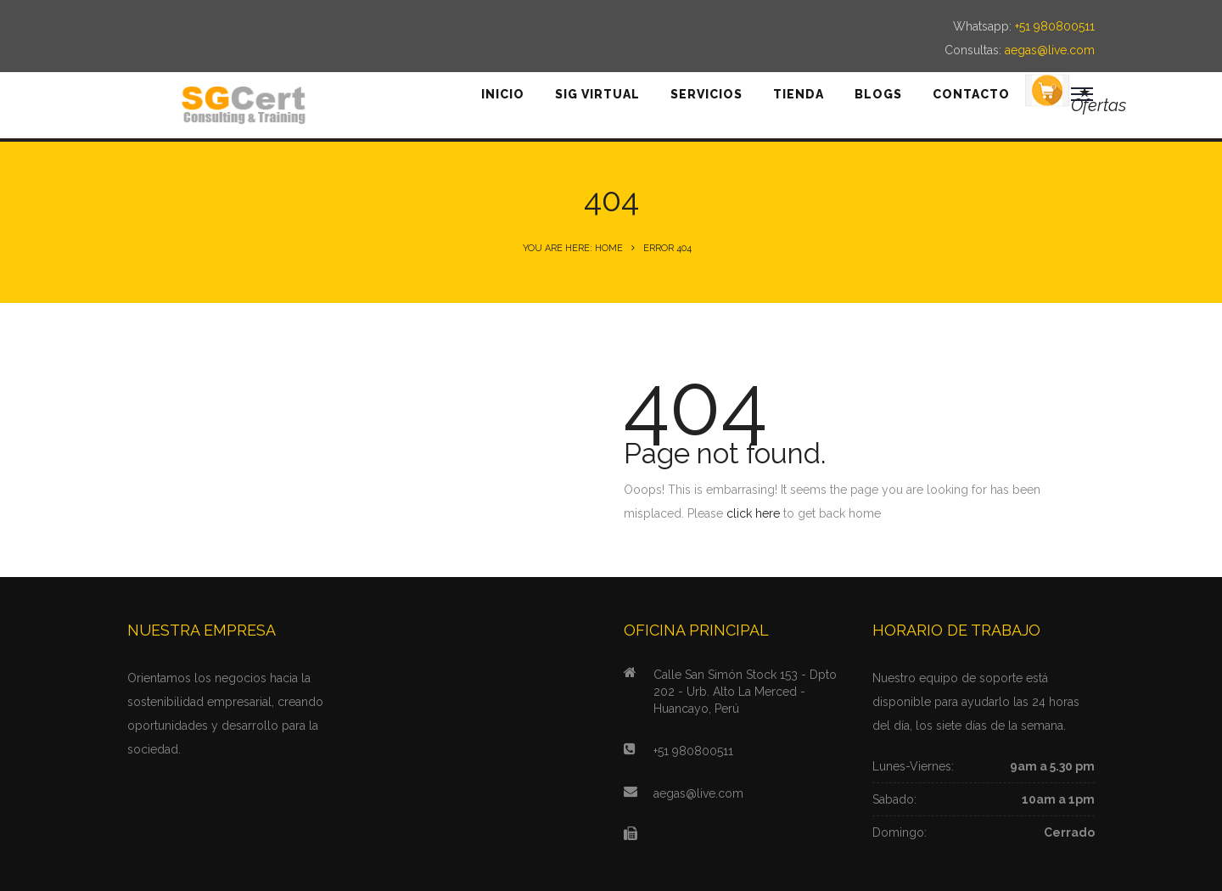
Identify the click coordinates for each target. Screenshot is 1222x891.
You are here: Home (573, 248)
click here (753, 513)
